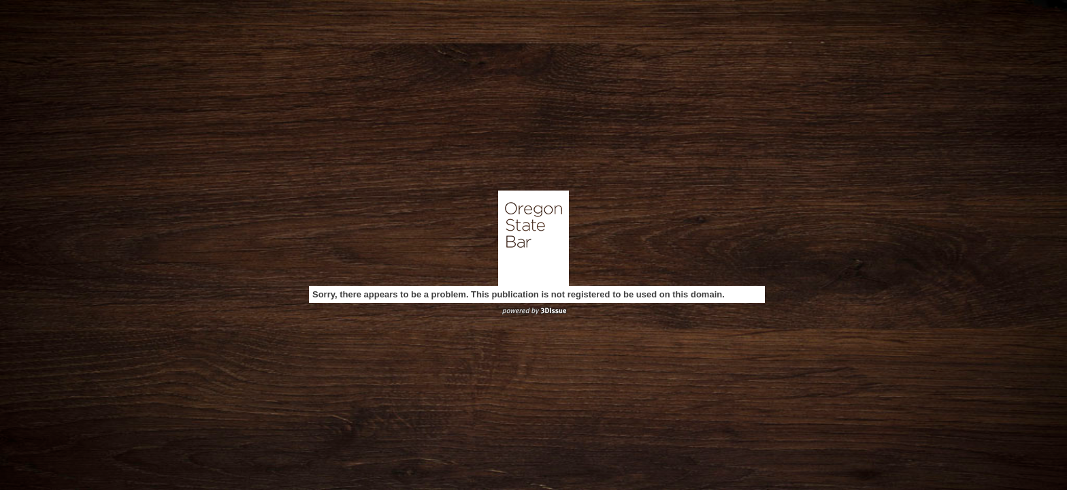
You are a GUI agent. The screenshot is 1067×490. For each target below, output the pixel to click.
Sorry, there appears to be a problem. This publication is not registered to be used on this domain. (518, 294)
